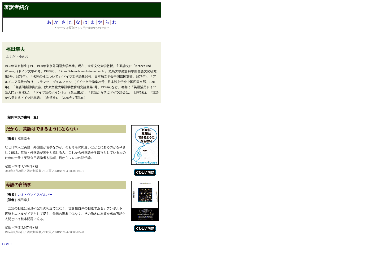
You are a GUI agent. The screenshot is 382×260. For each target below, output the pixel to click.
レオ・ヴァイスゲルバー (35, 194)
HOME (6, 244)
